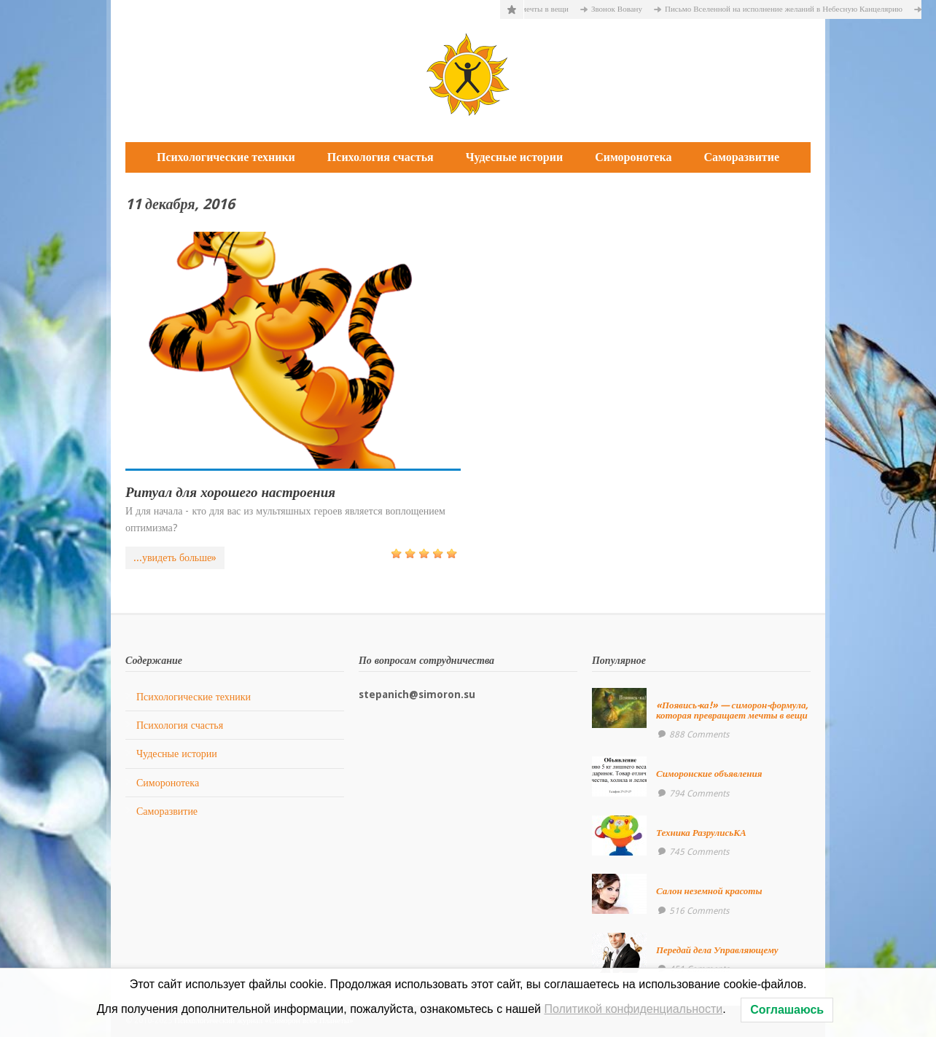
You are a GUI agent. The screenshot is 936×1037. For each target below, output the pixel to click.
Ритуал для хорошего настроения (230, 492)
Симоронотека (633, 157)
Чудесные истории (514, 157)
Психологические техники (226, 157)
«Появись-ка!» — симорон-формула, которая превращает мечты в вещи (732, 710)
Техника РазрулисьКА (701, 832)
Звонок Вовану (621, 9)
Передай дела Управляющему (717, 949)
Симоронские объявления (709, 773)
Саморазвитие (741, 157)
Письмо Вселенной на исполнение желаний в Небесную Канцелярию (789, 9)
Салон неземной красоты (709, 890)
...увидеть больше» (175, 557)
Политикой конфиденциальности (633, 1009)
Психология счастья (380, 157)
